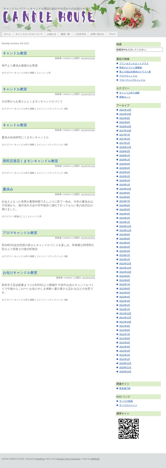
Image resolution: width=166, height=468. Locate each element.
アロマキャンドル (128, 76)
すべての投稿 (126, 401)
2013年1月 (124, 259)
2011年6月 (124, 338)
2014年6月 (124, 205)
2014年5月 (124, 209)
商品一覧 (65, 34)
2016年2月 (124, 155)
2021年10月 (125, 114)
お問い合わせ (97, 34)
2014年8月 (124, 197)
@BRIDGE (94, 459)
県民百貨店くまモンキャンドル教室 (30, 161)
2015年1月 (124, 184)
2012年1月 (124, 309)
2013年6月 (124, 238)
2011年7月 (124, 334)
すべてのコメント (128, 405)
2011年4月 (124, 346)
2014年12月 (125, 188)
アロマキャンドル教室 (20, 233)
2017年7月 (124, 134)
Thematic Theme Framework (68, 459)
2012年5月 (124, 292)
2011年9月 (124, 326)
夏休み (8, 189)
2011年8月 (124, 330)
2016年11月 (125, 147)
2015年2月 (124, 180)
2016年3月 (124, 151)
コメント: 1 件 (43, 72)
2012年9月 (124, 276)
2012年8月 (124, 280)
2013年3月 (124, 251)
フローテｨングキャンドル (132, 80)
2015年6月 (124, 164)
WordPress (40, 459)
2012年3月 (124, 301)
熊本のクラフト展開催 (130, 67)
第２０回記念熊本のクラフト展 (135, 71)
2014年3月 (124, 218)
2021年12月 (125, 110)
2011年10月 (125, 322)
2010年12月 (125, 363)
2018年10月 (125, 126)
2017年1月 (124, 143)
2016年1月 (124, 159)
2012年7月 (124, 284)
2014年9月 (124, 193)
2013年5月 (124, 243)
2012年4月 (124, 297)
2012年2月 (124, 305)
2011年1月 (124, 359)
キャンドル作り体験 (24, 72)
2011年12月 (125, 313)
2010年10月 (125, 371)
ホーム (7, 34)
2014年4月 (124, 214)
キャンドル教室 (15, 53)
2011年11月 (125, 317)
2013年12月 (125, 226)
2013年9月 (124, 234)
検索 (119, 44)
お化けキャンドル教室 (20, 272)
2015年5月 (124, 168)
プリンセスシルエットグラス (134, 63)
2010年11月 (125, 367)
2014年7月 (124, 201)
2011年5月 (124, 342)
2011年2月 (124, 355)
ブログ (112, 34)
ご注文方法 (80, 34)
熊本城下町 (125, 388)
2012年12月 (125, 263)
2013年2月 (124, 255)
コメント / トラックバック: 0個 (52, 108)
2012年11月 (125, 268)
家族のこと (19, 216)
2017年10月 (125, 130)
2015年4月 (124, 172)
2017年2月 (124, 139)
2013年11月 (125, 230)
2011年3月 (124, 351)
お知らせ (51, 34)
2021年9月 (124, 118)
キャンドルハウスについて (29, 34)
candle (67, 58)
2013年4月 (124, 247)
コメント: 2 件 (34, 216)
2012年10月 (125, 272)
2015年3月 (124, 176)
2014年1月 (124, 222)
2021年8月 (124, 122)
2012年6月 (124, 288)
